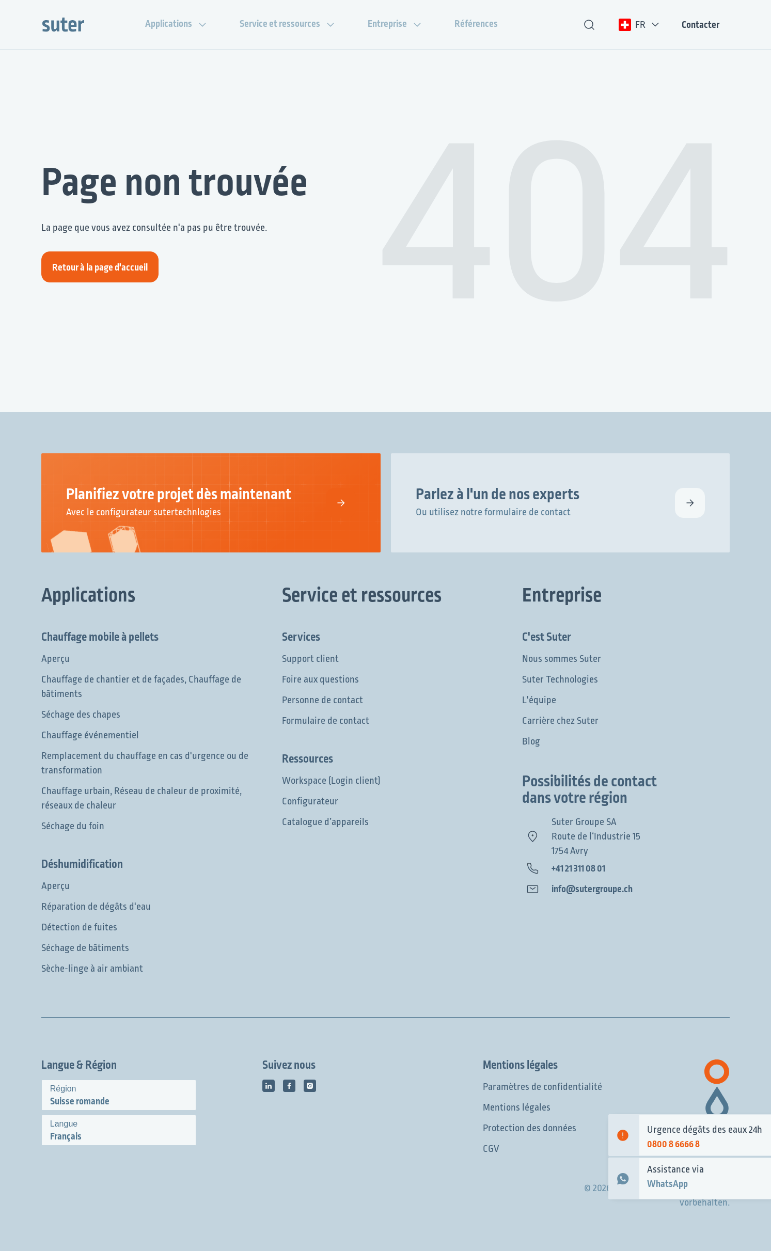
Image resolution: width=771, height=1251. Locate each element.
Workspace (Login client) (331, 780)
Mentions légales (516, 1107)
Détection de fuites (79, 927)
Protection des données (529, 1128)
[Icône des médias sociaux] (268, 1086)
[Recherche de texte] (589, 25)
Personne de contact (322, 700)
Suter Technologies (560, 679)
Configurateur (310, 801)
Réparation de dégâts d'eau (96, 906)
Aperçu (55, 659)
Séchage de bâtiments (85, 948)
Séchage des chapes (80, 714)
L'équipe (539, 700)
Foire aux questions (320, 679)
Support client (310, 659)
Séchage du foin (72, 826)
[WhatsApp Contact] (623, 1178)
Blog (531, 741)
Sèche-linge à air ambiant (92, 968)
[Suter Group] (63, 25)
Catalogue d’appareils (325, 822)
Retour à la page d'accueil (100, 267)
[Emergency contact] (623, 1135)
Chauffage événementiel (90, 735)
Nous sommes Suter (561, 659)
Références (484, 24)
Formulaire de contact (325, 720)
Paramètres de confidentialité (542, 1087)
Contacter (700, 24)
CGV (491, 1148)
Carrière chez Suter (560, 720)
